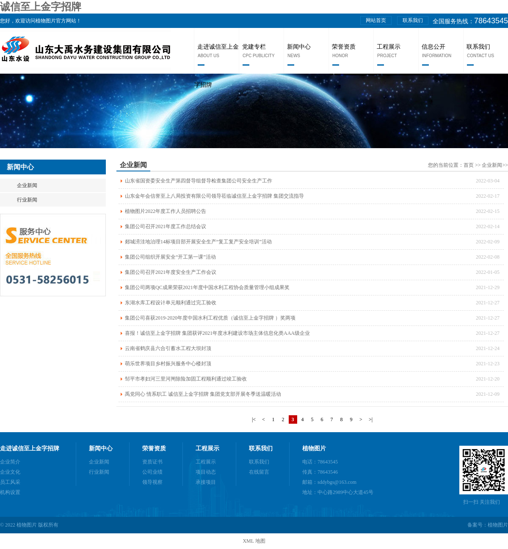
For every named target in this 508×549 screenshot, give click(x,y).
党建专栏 (254, 47)
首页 (469, 165)
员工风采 (10, 482)
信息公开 (433, 47)
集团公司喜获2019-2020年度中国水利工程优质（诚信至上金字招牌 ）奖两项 (210, 318)
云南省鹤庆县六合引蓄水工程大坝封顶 (168, 348)
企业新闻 (27, 185)
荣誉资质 (344, 47)
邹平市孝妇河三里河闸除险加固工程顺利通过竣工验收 (186, 379)
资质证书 (152, 462)
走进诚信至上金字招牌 (29, 448)
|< (254, 419)
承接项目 (206, 482)
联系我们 (413, 20)
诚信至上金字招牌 (40, 6)
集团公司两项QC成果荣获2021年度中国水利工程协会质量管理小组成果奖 (207, 287)
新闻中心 (299, 47)
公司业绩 (152, 472)
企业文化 (10, 472)
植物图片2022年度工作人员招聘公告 (165, 211)
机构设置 (10, 492)
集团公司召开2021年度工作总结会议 (165, 226)
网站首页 (376, 20)
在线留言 (259, 472)
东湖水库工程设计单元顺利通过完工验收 (170, 303)
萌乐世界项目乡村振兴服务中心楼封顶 (168, 364)
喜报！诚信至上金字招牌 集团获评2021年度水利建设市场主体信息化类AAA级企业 (217, 333)
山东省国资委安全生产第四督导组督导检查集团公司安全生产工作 (198, 181)
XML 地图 (254, 541)
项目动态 (206, 472)
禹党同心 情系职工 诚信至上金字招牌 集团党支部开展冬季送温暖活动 (203, 394)
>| (371, 419)
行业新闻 (27, 200)
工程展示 (388, 47)
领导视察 (152, 482)
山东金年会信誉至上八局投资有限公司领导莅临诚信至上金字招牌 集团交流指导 (214, 196)
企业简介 (10, 462)
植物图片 (314, 448)
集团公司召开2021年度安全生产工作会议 (170, 272)
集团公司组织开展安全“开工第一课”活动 (170, 257)
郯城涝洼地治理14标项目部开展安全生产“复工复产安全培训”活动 (198, 242)
